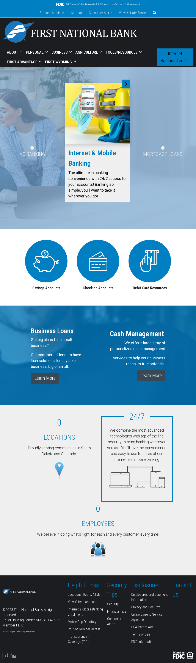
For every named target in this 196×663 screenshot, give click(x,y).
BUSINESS (60, 52)
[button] (154, 13)
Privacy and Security (145, 607)
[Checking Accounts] (98, 260)
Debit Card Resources (150, 288)
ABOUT (13, 52)
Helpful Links (83, 585)
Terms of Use (140, 634)
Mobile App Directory (82, 622)
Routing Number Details (84, 629)
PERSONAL (35, 52)
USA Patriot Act (142, 627)
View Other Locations (82, 602)
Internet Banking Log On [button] (175, 57)
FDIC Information (142, 642)
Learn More (45, 378)
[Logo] (70, 32)
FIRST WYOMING (59, 61)
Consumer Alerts (100, 13)
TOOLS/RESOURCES (122, 52)
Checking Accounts (98, 288)
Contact (76, 13)
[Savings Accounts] (46, 260)
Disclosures (145, 585)
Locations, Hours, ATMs (84, 595)
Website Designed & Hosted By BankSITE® (18, 632)
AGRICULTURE (87, 52)
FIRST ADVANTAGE (22, 61)
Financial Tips (116, 611)
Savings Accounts (46, 288)
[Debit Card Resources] (149, 260)
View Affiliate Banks (132, 13)
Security (113, 604)
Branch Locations (52, 13)
